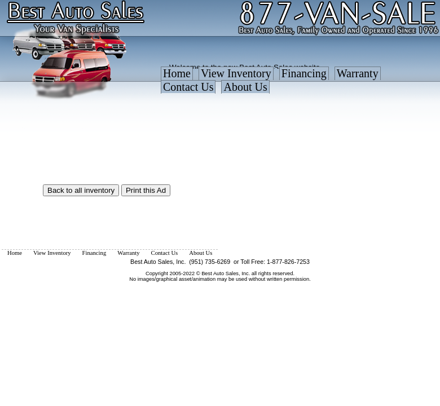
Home (177, 73)
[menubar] (299, 82)
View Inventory (236, 73)
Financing (304, 73)
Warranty (358, 73)
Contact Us (188, 87)
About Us (245, 87)
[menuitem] (177, 76)
